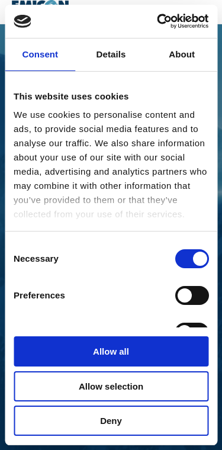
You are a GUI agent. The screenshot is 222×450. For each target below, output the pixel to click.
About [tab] (182, 54)
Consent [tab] (40, 54)
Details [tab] (111, 54)
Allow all (111, 351)
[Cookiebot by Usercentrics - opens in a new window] (158, 21)
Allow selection (111, 386)
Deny (111, 421)
